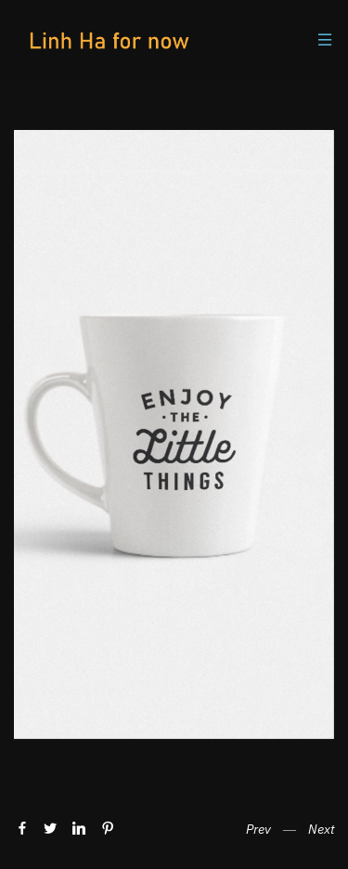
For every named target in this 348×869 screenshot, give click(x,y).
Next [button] (321, 830)
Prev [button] (258, 830)
